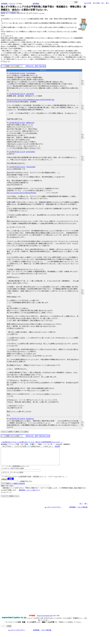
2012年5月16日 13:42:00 (17, 73)
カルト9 (12, 3)
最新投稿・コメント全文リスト (29, 493)
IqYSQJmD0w (30, 152)
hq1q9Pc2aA (30, 418)
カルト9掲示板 (83, 510)
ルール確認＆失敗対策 (17, 487)
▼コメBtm (96, 3)
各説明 (57, 446)
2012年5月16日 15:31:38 (17, 152)
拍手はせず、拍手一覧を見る (36, 66)
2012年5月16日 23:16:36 (17, 167)
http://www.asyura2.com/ (45, 619)
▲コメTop (87, 3)
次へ (102, 3)
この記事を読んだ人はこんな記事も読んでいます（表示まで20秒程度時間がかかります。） (32, 442)
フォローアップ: (6, 496)
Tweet (2, 15)
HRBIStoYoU (30, 122)
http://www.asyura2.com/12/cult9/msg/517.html (10, 11)
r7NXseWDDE (30, 167)
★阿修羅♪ (4, 3)
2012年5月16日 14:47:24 (17, 94)
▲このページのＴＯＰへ (53, 510)
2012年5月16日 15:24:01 (17, 122)
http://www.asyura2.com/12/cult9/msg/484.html (21, 193)
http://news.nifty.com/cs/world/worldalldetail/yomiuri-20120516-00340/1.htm (30, 99)
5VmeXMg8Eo (30, 73)
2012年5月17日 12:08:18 (17, 418)
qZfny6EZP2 (30, 94)
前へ (107, 3)
